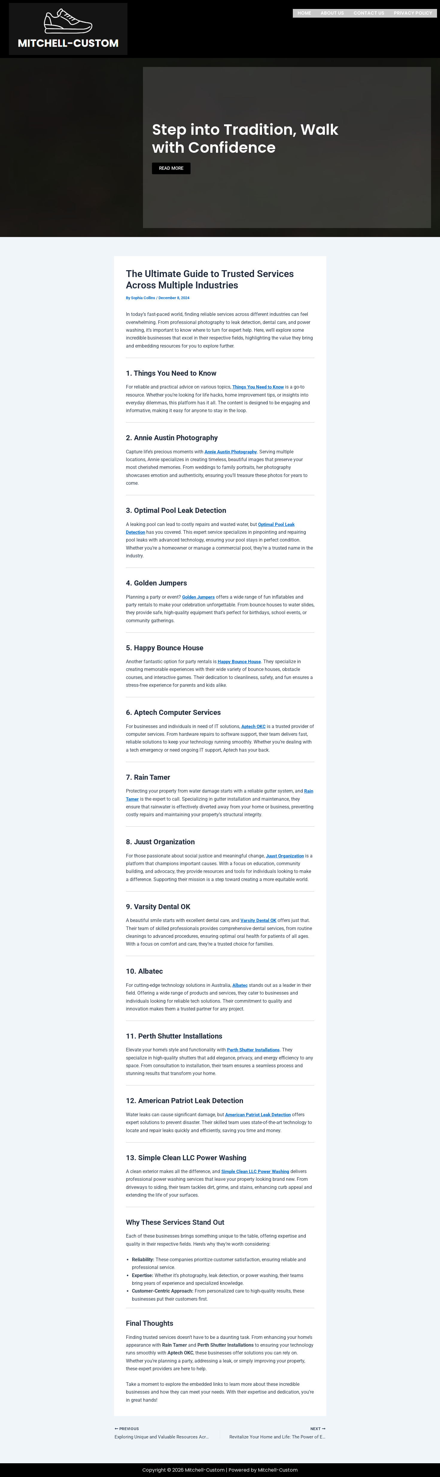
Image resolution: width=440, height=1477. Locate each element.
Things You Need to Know (259, 387)
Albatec (240, 985)
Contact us (369, 12)
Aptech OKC (254, 726)
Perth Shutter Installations (255, 1050)
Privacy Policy (413, 12)
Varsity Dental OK (259, 920)
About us (332, 12)
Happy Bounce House (241, 661)
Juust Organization (286, 856)
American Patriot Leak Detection (260, 1114)
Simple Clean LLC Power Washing (257, 1171)
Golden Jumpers (200, 597)
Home (304, 12)
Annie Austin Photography (233, 452)
